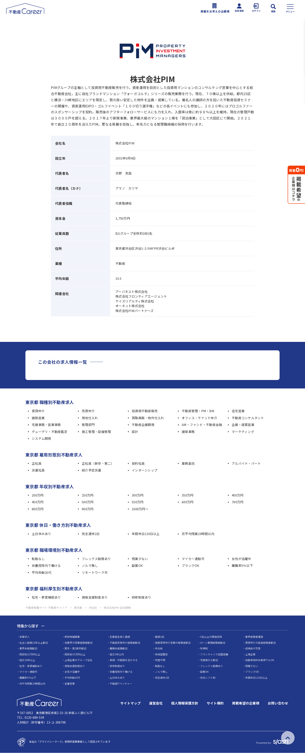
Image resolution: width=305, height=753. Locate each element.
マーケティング (243, 432)
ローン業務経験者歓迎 (212, 642)
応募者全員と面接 (120, 637)
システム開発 (41, 438)
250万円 (87, 495)
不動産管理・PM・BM (198, 411)
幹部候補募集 (72, 637)
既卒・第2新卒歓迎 (75, 648)
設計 (135, 432)
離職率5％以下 (242, 565)
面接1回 (159, 637)
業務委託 (188, 463)
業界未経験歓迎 (28, 648)
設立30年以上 (27, 660)
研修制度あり (141, 597)
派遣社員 (38, 470)
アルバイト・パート (246, 463)
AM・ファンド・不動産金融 (202, 425)
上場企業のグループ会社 (78, 660)
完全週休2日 (91, 534)
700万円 (237, 502)
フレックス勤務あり (96, 559)
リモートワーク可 (95, 572)
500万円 (87, 502)
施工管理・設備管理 (96, 432)
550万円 (137, 502)
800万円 (37, 509)
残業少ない (140, 559)
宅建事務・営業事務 (46, 425)
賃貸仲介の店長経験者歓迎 (260, 642)
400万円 (237, 495)
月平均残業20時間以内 (198, 534)
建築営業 (38, 418)
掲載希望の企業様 (245, 703)
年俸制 (204, 648)
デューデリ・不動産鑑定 (49, 432)
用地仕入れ (90, 418)
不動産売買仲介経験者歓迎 (125, 642)
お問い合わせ (278, 703)
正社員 (37, 463)
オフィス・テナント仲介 (199, 418)
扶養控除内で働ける (46, 565)
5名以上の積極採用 (211, 637)
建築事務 (188, 432)
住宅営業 (238, 411)
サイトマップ (130, 703)
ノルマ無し (90, 565)
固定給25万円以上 (29, 654)
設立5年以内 (117, 654)
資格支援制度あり (95, 597)
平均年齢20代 (41, 572)
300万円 (137, 495)
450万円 (37, 502)
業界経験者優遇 (254, 637)
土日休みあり (41, 534)
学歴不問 (160, 660)
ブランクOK (190, 565)
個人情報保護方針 (184, 703)
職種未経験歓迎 (119, 648)
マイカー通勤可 (193, 559)
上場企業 (250, 654)
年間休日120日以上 (146, 534)
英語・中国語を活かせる (124, 660)
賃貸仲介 (38, 411)
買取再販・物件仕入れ (148, 418)
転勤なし (38, 559)
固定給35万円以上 (75, 654)
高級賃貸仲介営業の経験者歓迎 (173, 642)
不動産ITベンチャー (121, 683)
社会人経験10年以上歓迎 (33, 642)
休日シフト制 (207, 678)
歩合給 (159, 648)
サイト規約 (215, 703)
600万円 (187, 502)
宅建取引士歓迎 (209, 660)
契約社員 (138, 463)
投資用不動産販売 (145, 411)
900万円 (87, 509)
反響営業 (70, 683)
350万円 (187, 495)
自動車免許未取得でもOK (259, 660)
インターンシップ (144, 470)
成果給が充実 (253, 648)
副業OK (137, 565)
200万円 (37, 495)
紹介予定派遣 (91, 470)
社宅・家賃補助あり (46, 597)
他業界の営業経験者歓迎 (79, 642)
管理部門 (88, 425)
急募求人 (24, 637)
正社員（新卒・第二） (98, 463)
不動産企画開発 (143, 425)
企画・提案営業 (243, 425)
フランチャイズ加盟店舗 (214, 654)
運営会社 (156, 703)
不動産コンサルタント (248, 418)
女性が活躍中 (241, 559)
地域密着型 (161, 654)
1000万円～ (140, 509)
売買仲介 (88, 411)
